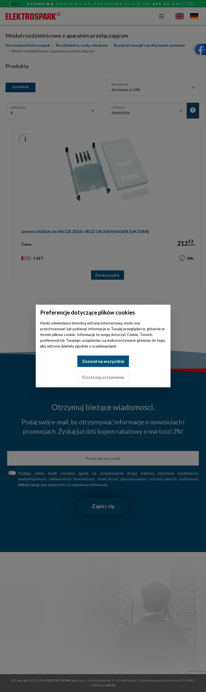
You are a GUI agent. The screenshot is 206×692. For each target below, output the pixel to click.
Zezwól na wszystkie (103, 361)
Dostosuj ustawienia (103, 377)
